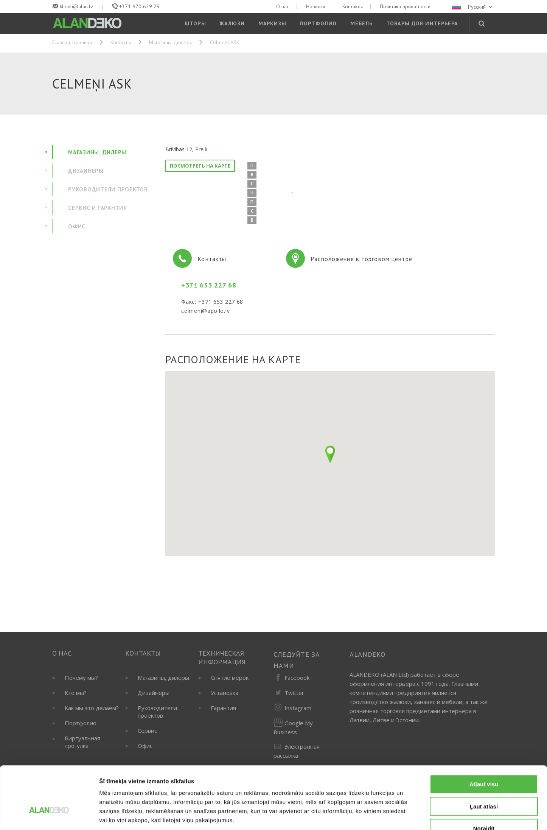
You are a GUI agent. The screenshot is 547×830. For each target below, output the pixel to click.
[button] (330, 454)
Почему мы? (81, 677)
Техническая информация (222, 657)
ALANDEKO (367, 654)
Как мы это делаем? (92, 708)
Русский (473, 6)
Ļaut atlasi (484, 760)
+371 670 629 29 (139, 6)
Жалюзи (232, 23)
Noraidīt (484, 782)
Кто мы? (76, 692)
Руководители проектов (157, 711)
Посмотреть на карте (200, 165)
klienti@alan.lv (76, 6)
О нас (282, 6)
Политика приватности (405, 6)
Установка (224, 692)
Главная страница (72, 42)
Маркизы (272, 23)
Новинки (315, 6)
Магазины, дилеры (170, 42)
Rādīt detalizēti (412, 815)
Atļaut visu (484, 737)
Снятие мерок (230, 677)
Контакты (352, 6)
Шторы (195, 23)
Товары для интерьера (422, 23)
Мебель (361, 23)
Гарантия (223, 708)
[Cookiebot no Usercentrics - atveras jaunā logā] (49, 815)
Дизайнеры (153, 692)
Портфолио (318, 23)
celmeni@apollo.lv (205, 310)
